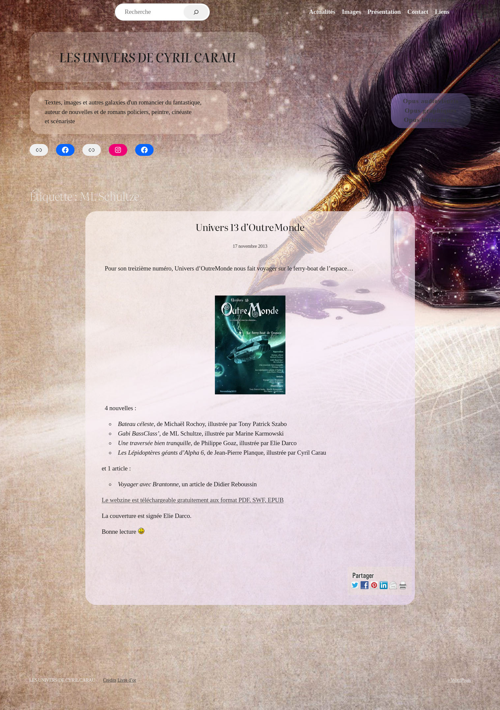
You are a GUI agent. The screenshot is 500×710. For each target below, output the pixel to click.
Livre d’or (126, 680)
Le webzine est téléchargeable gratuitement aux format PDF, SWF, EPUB (193, 500)
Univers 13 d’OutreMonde (250, 227)
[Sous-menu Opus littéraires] (456, 120)
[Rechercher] (196, 12)
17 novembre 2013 (250, 246)
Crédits (109, 680)
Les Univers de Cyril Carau (147, 56)
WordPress (461, 680)
